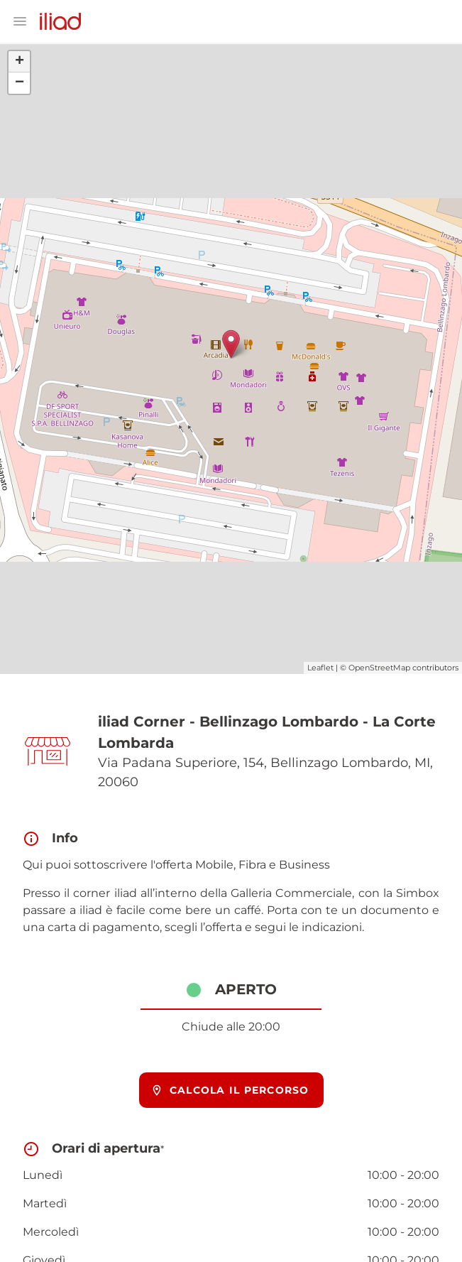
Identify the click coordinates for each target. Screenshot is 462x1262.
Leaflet (320, 668)
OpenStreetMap (379, 668)
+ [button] (19, 61)
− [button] (19, 83)
